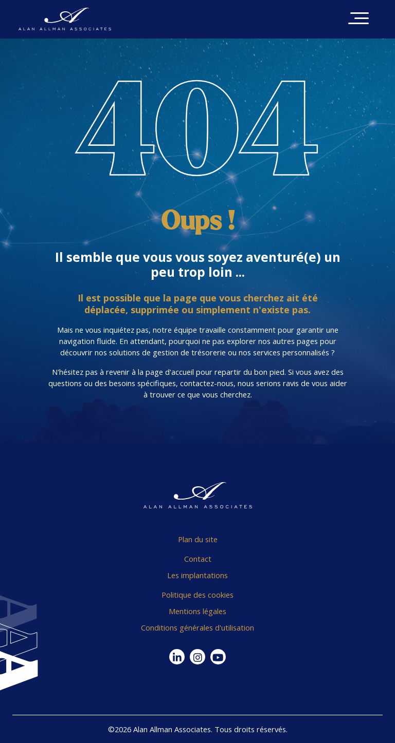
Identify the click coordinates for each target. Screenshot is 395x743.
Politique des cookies (197, 594)
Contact (197, 559)
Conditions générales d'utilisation (197, 627)
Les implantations (197, 575)
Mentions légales (197, 611)
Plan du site (198, 539)
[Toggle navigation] (358, 19)
